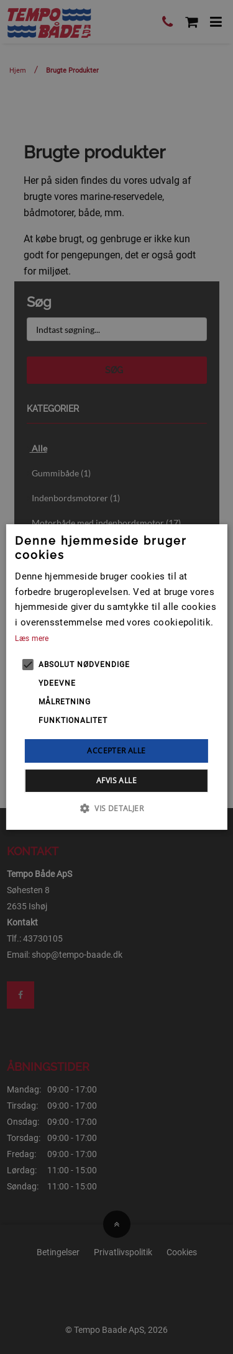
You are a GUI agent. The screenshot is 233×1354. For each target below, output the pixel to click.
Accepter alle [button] (116, 750)
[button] (116, 808)
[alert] (116, 677)
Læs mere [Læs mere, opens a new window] (31, 638)
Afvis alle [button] (116, 780)
